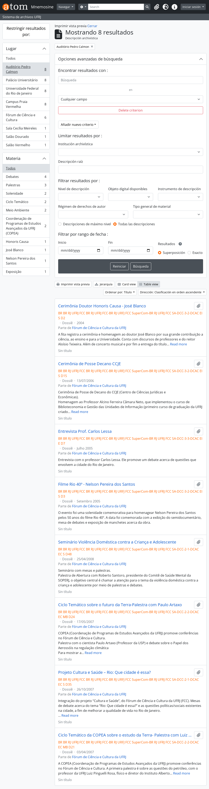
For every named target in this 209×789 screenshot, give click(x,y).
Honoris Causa (26, 242)
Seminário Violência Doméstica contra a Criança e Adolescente (117, 542)
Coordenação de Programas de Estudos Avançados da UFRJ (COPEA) (26, 225)
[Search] (116, 7)
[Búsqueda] (130, 80)
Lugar (11, 48)
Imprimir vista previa (73, 284)
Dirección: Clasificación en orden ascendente (171, 292)
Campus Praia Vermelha (26, 104)
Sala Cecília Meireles (26, 129)
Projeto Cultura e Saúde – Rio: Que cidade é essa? (104, 672)
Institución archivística (75, 144)
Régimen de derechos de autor (82, 206)
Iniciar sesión (191, 7)
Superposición (174, 252)
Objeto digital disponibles (127, 189)
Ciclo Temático (26, 202)
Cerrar (92, 26)
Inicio (62, 242)
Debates (26, 177)
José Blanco (26, 251)
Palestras (26, 186)
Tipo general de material (152, 206)
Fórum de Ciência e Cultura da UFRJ (99, 328)
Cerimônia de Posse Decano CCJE (89, 363)
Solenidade (26, 194)
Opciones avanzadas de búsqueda (90, 59)
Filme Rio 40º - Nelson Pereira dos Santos (96, 484)
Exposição (26, 272)
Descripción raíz (70, 161)
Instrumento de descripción (179, 189)
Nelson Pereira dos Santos (26, 261)
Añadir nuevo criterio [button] (77, 124)
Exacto (197, 252)
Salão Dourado (26, 137)
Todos (11, 58)
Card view (127, 284)
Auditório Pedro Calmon (26, 69)
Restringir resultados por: (26, 31)
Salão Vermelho (26, 146)
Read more (178, 344)
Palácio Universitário (26, 81)
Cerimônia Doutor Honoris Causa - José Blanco (102, 306)
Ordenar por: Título (118, 292)
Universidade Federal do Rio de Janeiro (26, 91)
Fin (110, 242)
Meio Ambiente (26, 211)
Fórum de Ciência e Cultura (26, 117)
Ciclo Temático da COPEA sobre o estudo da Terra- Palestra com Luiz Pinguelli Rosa (125, 735)
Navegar (65, 7)
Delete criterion (131, 110)
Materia (13, 158)
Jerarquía (103, 284)
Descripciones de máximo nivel (87, 224)
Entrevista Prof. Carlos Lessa (85, 431)
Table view (148, 284)
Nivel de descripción (73, 189)
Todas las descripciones (136, 224)
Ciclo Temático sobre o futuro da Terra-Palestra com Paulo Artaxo (120, 604)
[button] (156, 6)
